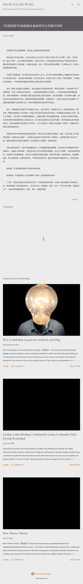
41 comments (17, 465)
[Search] (72, 4)
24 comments (17, 560)
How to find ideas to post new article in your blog (31, 340)
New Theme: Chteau (15, 533)
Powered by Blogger (41, 574)
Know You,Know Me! (18, 4)
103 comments (18, 366)
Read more (75, 366)
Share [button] (74, 199)
